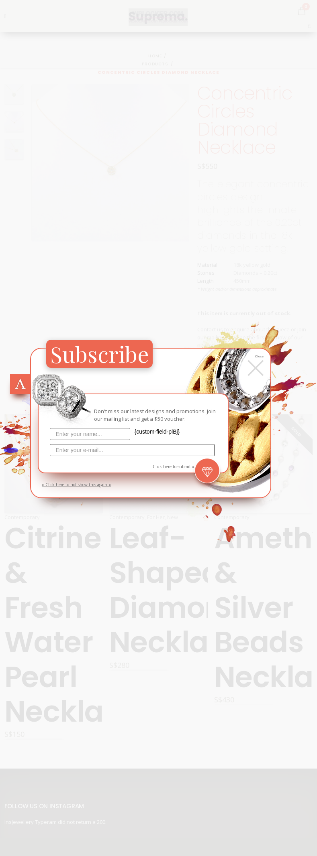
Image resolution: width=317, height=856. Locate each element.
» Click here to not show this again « (76, 484)
